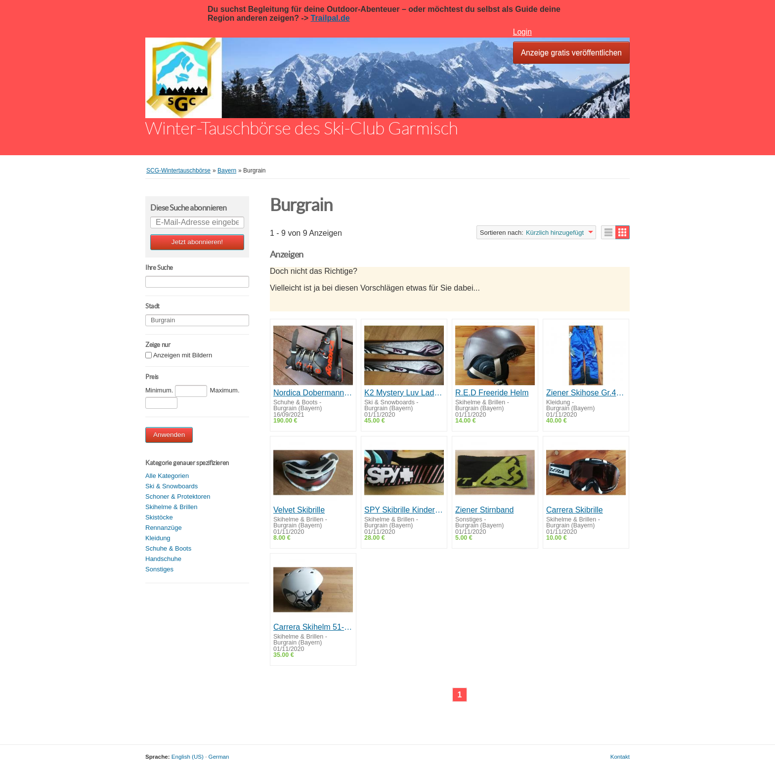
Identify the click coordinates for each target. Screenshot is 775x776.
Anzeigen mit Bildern (182, 355)
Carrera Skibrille (574, 510)
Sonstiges (159, 569)
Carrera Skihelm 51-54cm (313, 627)
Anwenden (169, 434)
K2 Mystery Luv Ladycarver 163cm (404, 392)
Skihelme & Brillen (171, 507)
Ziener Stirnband (484, 510)
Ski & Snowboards (171, 486)
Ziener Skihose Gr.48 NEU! (586, 392)
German (219, 756)
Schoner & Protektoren (178, 496)
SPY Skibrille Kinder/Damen (404, 510)
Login (522, 32)
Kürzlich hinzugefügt (555, 232)
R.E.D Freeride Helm (491, 392)
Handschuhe (163, 558)
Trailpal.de (329, 18)
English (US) (188, 756)
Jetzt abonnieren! (197, 242)
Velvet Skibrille (299, 510)
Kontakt (620, 756)
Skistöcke (159, 517)
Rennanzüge (163, 527)
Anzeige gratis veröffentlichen (571, 52)
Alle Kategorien (167, 475)
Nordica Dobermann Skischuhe (313, 392)
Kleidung (158, 538)
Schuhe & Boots (168, 548)
